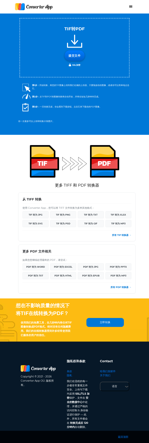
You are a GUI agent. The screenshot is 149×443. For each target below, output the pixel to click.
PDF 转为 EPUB (90, 275)
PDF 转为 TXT (35, 275)
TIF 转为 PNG (63, 214)
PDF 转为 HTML (63, 275)
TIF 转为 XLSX (118, 214)
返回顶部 (123, 436)
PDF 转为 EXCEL (63, 267)
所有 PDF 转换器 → (121, 287)
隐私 (69, 375)
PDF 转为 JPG (90, 267)
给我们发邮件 (108, 371)
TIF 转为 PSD (63, 223)
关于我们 (105, 375)
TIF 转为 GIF (90, 223)
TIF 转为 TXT (90, 214)
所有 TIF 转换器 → (121, 235)
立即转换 (105, 322)
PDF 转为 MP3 (118, 275)
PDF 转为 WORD (35, 267)
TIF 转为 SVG (36, 223)
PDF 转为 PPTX (118, 267)
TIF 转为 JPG (35, 214)
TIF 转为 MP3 (118, 223)
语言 (114, 386)
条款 (69, 371)
